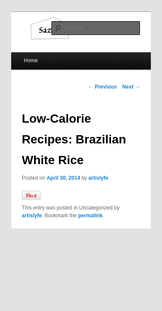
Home (21, 55)
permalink (58, 189)
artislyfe (89, 152)
